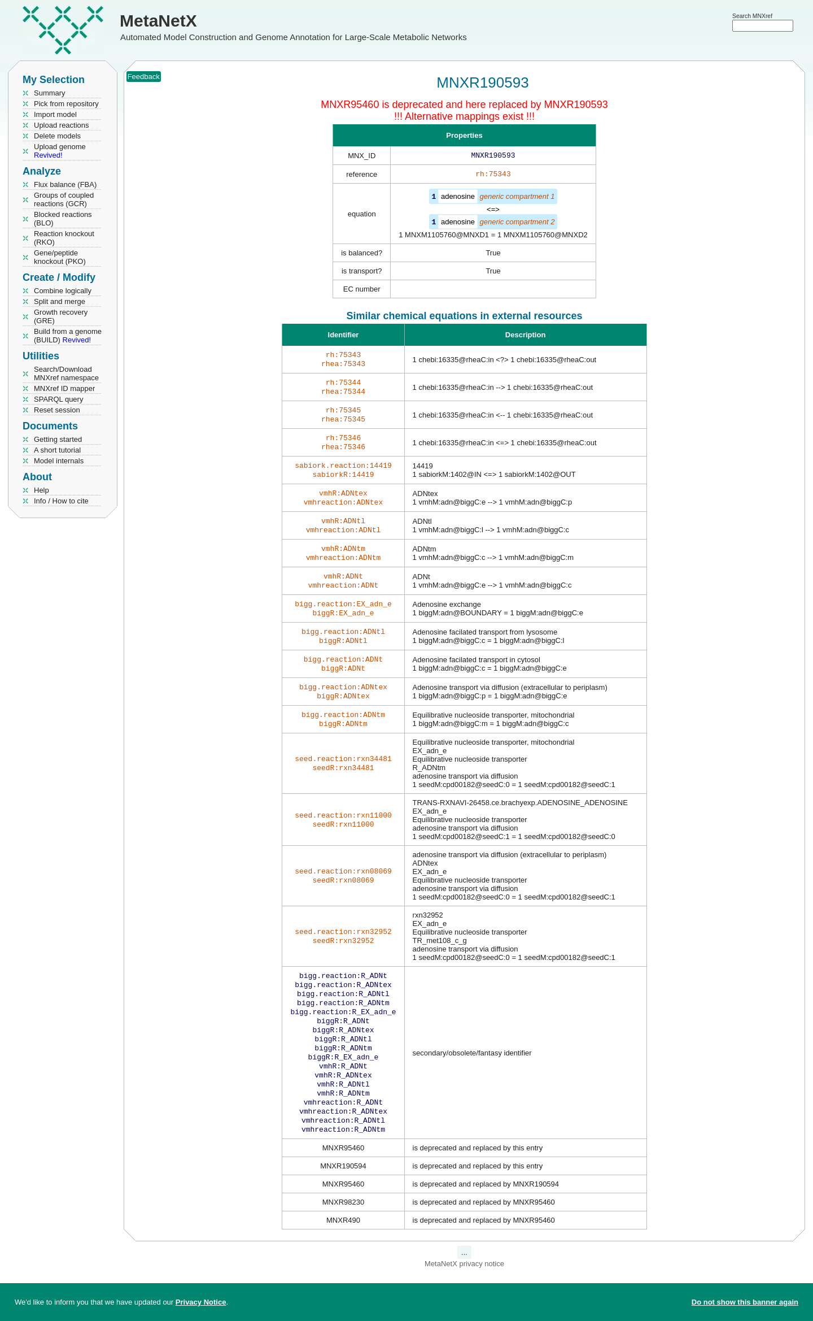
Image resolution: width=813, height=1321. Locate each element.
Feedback (144, 76)
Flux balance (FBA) (65, 184)
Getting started (58, 439)
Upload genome (60, 150)
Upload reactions (61, 125)
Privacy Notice (201, 1302)
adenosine (458, 198)
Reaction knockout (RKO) (64, 237)
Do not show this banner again (745, 1302)
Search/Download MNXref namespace (66, 373)
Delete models (57, 136)
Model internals (59, 461)
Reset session (57, 410)
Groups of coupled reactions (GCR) (64, 199)
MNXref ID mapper (64, 388)
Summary (49, 93)
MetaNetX (158, 20)
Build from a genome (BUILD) (68, 335)
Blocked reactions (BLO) (63, 218)
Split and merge (59, 301)
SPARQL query (58, 399)
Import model (55, 114)
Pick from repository (66, 103)
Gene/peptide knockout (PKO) (60, 257)
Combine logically (62, 290)
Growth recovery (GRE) (61, 316)
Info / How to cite (61, 501)
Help (41, 490)
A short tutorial (57, 450)
